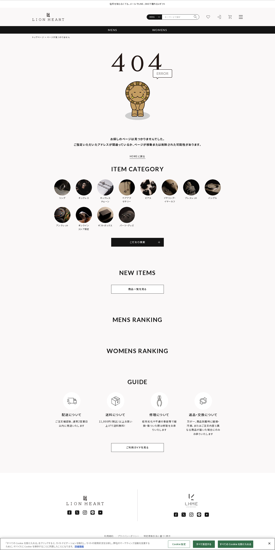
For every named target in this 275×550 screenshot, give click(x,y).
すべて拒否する (204, 544)
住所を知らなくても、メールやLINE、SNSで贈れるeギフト (137, 3)
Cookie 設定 (179, 544)
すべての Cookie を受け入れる (235, 544)
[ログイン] (219, 17)
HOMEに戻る (137, 156)
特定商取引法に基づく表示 (157, 535)
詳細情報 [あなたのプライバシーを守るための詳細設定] (79, 546)
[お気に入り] (208, 17)
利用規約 (108, 535)
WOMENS (159, 30)
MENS (112, 30)
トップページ (38, 37)
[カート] (230, 17)
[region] (137, 544)
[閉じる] (269, 543)
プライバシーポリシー (128, 535)
